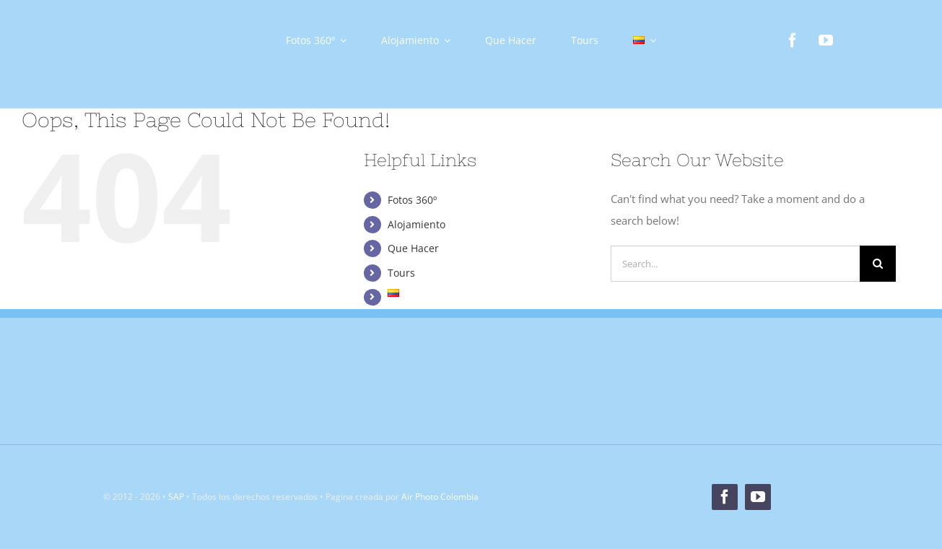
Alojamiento (416, 224)
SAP (176, 496)
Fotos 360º (412, 200)
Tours (401, 273)
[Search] (878, 264)
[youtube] (826, 40)
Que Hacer (413, 248)
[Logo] (133, 19)
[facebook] (793, 40)
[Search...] (735, 264)
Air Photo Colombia (440, 496)
